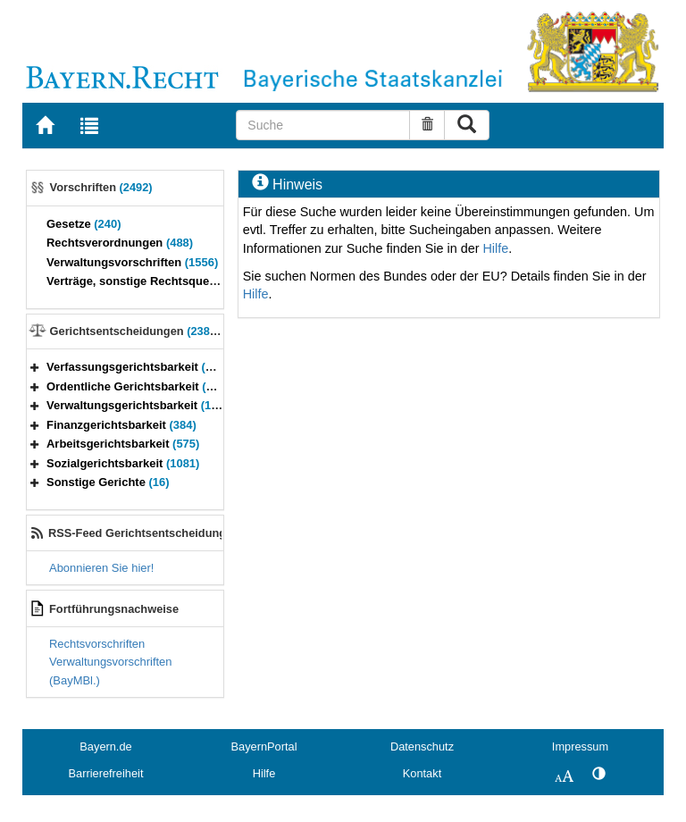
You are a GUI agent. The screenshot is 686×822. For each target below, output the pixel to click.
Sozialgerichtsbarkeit (122, 463)
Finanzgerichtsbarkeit (121, 425)
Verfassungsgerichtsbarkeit (137, 366)
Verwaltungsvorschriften (132, 262)
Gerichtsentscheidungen (138, 331)
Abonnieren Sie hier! (101, 568)
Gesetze (83, 224)
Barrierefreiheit (106, 773)
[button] (34, 366)
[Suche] (323, 125)
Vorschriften (101, 187)
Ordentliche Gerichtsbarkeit (141, 386)
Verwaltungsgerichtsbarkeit (143, 405)
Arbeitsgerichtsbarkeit (122, 443)
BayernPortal (264, 746)
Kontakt (422, 773)
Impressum (580, 746)
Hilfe (495, 248)
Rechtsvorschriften (97, 643)
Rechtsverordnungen (119, 242)
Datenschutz (422, 746)
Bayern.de (105, 746)
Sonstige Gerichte (108, 482)
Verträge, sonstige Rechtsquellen (152, 281)
